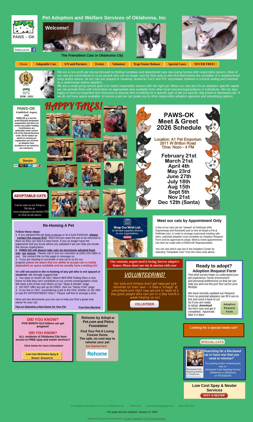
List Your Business (156, 418)
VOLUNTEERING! (145, 274)
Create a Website (133, 418)
